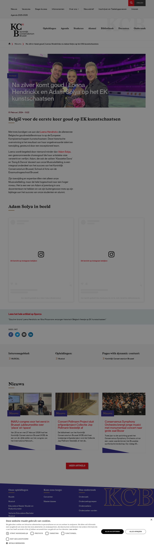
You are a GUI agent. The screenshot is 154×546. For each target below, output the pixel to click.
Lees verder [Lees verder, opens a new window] (73, 529)
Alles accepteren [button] (112, 531)
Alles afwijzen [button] (136, 531)
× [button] (151, 520)
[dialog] (77, 273)
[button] (52, 543)
